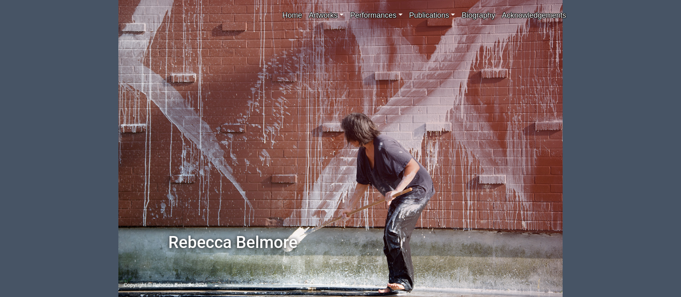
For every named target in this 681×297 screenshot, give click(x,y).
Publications (429, 15)
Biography (478, 15)
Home (292, 15)
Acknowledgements (534, 15)
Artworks (323, 15)
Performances (373, 15)
